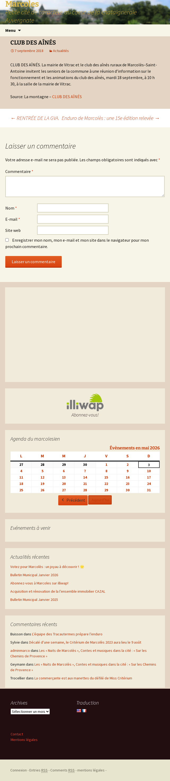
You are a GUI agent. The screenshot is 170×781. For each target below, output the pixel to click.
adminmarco (20, 650)
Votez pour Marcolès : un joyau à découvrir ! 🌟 (47, 566)
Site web (13, 230)
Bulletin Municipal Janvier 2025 (34, 599)
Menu (10, 30)
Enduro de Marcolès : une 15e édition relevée (111, 118)
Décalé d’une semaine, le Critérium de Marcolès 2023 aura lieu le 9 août (85, 642)
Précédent (73, 500)
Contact (17, 734)
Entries (38, 770)
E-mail (12, 219)
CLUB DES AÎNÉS (67, 96)
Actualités (61, 50)
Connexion (18, 770)
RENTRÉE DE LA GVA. (34, 118)
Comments (62, 770)
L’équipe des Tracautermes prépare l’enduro (67, 634)
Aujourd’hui (100, 499)
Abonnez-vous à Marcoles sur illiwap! (39, 583)
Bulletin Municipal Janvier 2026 (34, 574)
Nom (11, 208)
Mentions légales (24, 739)
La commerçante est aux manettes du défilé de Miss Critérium (83, 678)
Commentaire (19, 171)
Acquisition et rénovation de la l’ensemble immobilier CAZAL (57, 591)
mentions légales (91, 770)
